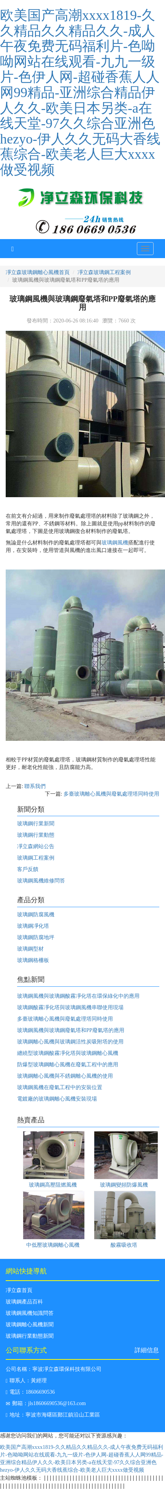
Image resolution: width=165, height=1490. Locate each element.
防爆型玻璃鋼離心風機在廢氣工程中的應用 (67, 1064)
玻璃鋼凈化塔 (33, 926)
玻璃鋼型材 (30, 949)
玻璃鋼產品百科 (24, 1302)
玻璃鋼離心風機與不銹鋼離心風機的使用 (65, 1076)
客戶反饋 (27, 869)
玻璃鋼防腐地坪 (35, 937)
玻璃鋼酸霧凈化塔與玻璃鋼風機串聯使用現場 (70, 1007)
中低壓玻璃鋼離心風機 (52, 1245)
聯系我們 (35, 786)
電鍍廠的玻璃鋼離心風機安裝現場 (57, 1099)
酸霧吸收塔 (124, 1245)
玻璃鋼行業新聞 (35, 823)
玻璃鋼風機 (115, 543)
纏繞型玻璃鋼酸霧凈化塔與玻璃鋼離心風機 (67, 1053)
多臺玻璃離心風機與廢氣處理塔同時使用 (111, 794)
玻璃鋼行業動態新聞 (30, 1336)
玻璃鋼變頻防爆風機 (124, 1185)
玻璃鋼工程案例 (35, 858)
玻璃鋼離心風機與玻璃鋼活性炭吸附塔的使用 (70, 1042)
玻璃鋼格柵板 (33, 960)
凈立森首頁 (19, 1290)
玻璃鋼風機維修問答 (41, 881)
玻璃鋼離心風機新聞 (30, 1324)
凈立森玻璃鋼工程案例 (104, 272)
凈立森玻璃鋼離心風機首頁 (38, 272)
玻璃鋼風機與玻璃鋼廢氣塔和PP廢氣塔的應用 (70, 1030)
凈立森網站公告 (35, 846)
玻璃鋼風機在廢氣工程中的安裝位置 (59, 1087)
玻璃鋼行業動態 (35, 835)
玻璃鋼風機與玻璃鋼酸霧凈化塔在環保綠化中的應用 (78, 996)
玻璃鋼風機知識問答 (30, 1313)
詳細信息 (147, 1350)
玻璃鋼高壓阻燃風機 (53, 1185)
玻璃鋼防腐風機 (35, 914)
